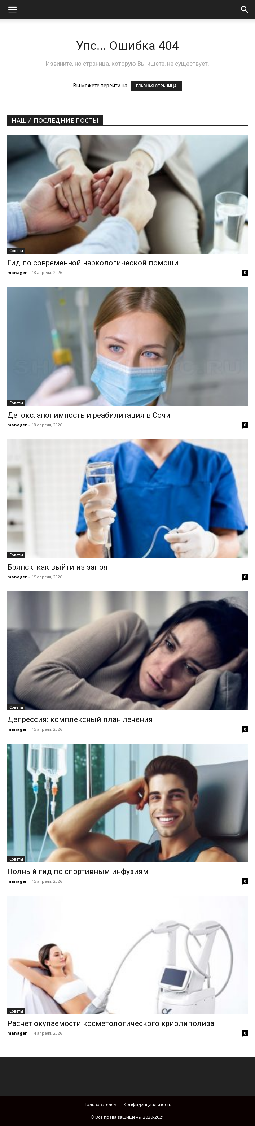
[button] (245, 9)
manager (17, 272)
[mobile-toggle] (12, 9)
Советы (16, 250)
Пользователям (100, 1104)
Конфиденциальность (147, 1104)
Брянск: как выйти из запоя (57, 567)
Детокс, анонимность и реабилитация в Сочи (89, 415)
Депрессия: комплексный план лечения (80, 719)
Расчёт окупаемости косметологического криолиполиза (110, 1023)
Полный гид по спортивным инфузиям (78, 871)
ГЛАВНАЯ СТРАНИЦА (156, 86)
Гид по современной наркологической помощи (93, 262)
